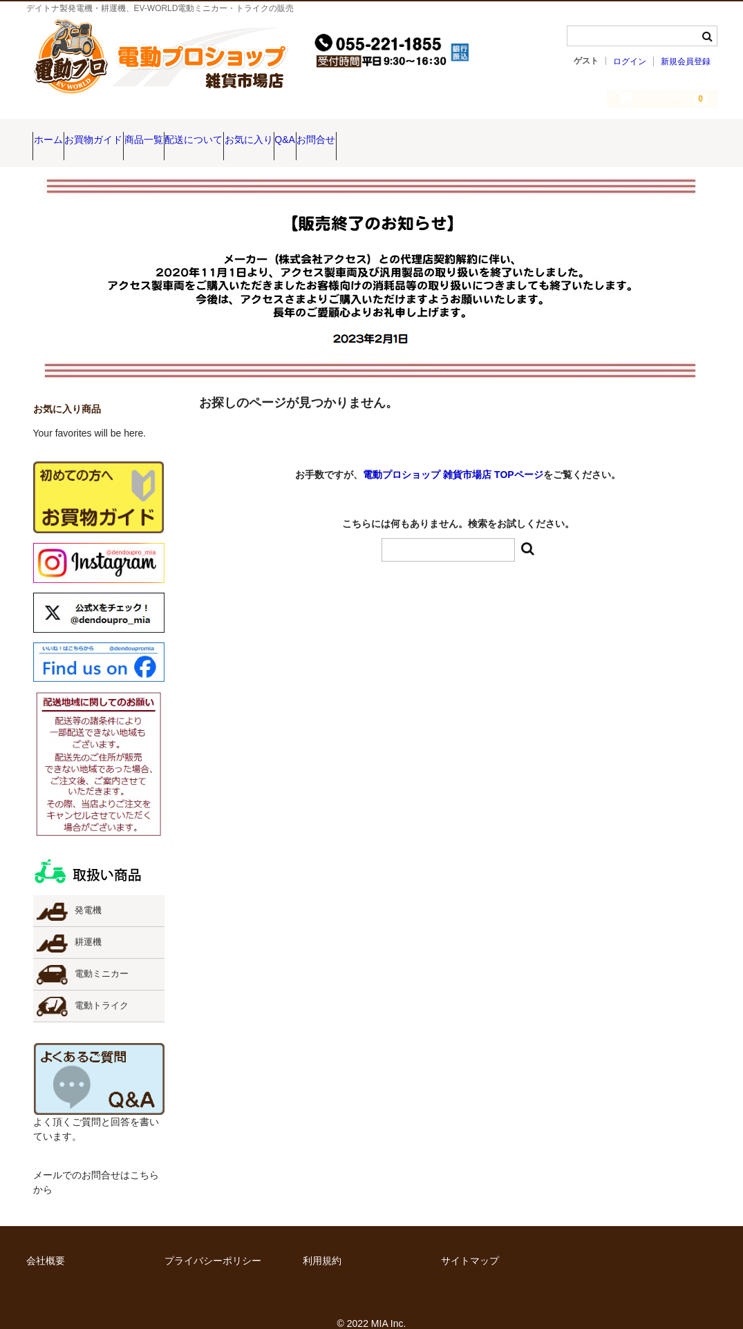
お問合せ (482, 133)
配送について (280, 133)
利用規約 (322, 1241)
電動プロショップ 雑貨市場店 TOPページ (453, 455)
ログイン (629, 61)
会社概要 (45, 1241)
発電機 (88, 891)
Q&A (424, 133)
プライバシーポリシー (212, 1241)
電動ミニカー (102, 954)
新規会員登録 (686, 61)
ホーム (54, 133)
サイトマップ (470, 1241)
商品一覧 (203, 133)
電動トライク (102, 986)
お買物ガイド (126, 133)
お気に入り (361, 133)
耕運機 (88, 923)
